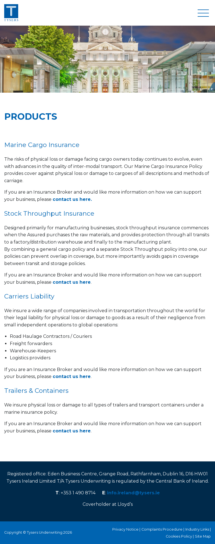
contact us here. (72, 199)
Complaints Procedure (162, 529)
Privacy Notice (125, 529)
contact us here (72, 282)
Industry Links (197, 529)
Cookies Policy (179, 536)
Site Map (203, 536)
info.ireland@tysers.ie (133, 492)
